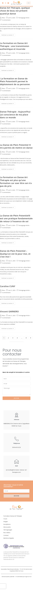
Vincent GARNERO (9, 311)
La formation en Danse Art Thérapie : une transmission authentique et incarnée (14, 46)
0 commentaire (6, 20)
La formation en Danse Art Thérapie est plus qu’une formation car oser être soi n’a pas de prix (16, 181)
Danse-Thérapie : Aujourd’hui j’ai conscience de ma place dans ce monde (15, 114)
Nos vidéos (6, 532)
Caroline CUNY (7, 286)
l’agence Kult (28, 576)
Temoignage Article (23, 18)
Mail (16, 466)
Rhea (3, 18)
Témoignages (7, 530)
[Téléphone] (16, 439)
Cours (5, 519)
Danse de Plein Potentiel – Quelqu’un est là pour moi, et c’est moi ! (15, 253)
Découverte (7, 527)
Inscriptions (7, 524)
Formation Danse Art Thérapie (12, 516)
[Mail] (16, 461)
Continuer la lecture (8, 35)
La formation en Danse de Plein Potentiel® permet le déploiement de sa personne (15, 81)
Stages (5, 521)
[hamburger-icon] (29, 3)
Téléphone (16, 443)
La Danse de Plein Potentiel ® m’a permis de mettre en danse (16, 146)
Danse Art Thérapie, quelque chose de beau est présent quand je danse (15, 10)
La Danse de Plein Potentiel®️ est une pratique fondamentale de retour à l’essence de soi (16, 218)
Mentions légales (8, 538)
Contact (6, 535)
